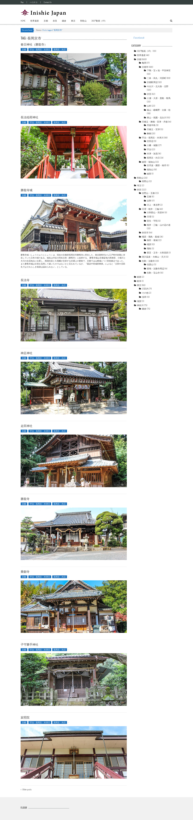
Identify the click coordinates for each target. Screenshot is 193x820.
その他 (145, 292)
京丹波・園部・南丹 (156, 165)
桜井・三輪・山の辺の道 (158, 225)
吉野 (149, 200)
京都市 (145, 67)
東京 (73, 20)
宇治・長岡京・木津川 (40, 49)
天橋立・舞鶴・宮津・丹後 (155, 121)
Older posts (26, 790)
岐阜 (139, 281)
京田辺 (150, 141)
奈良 (55, 20)
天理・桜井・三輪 (150, 209)
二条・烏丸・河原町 (156, 78)
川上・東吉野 (153, 204)
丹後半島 (151, 125)
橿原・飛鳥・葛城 (150, 236)
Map (22, 2)
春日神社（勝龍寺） (34, 44)
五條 (149, 196)
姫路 (139, 277)
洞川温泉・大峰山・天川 (154, 256)
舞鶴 (149, 133)
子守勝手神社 (29, 644)
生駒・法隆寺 (148, 261)
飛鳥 (149, 248)
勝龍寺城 (26, 190)
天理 (149, 216)
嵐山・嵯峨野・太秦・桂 (158, 110)
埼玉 (139, 185)
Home (23, 20)
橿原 (149, 244)
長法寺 (25, 280)
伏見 (149, 94)
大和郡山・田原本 (155, 212)
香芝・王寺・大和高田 (157, 252)
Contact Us (47, 2)
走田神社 (26, 425)
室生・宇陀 (152, 220)
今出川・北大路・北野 (157, 86)
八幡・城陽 (152, 145)
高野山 (145, 181)
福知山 (150, 169)
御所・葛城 (152, 240)
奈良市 (145, 232)
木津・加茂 (152, 153)
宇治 (149, 149)
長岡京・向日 (60, 49)
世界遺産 (34, 20)
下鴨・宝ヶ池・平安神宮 (158, 70)
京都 (46, 20)
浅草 (144, 297)
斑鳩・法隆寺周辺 (155, 268)
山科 (149, 105)
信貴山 (150, 264)
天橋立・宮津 (153, 129)
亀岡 (144, 62)
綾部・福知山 (148, 162)
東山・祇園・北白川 (156, 117)
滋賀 (139, 301)
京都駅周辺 (152, 82)
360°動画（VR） (99, 20)
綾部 (149, 173)
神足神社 (26, 353)
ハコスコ (33, 2)
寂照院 (25, 717)
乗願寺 (25, 571)
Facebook (138, 37)
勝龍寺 (25, 498)
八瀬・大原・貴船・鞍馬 (158, 98)
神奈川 (140, 305)
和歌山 (83, 20)
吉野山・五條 (148, 193)
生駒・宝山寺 (153, 272)
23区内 (145, 288)
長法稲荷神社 (29, 117)
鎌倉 (64, 20)
